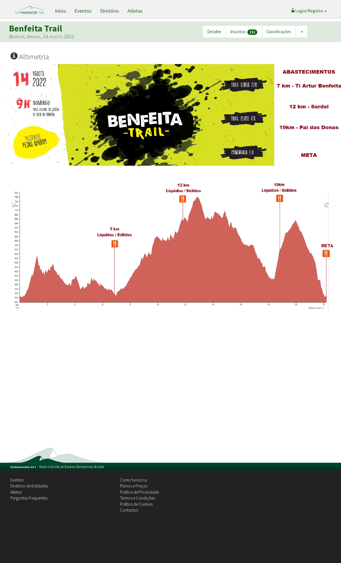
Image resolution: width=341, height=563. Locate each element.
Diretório (109, 11)
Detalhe (214, 31)
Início (60, 11)
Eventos (83, 11)
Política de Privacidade (139, 492)
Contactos (129, 510)
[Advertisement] (62, 384)
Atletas (135, 11)
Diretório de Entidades (29, 486)
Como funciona (133, 480)
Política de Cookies (136, 504)
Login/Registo (309, 10)
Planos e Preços (134, 486)
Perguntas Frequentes (29, 498)
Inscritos (243, 32)
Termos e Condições (137, 498)
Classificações (278, 31)
